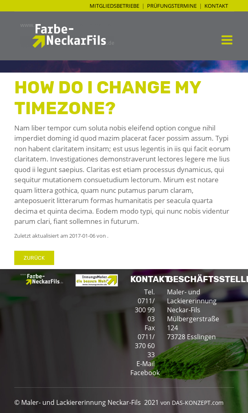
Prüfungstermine (172, 5)
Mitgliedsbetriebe (114, 5)
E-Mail (145, 363)
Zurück (34, 258)
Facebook (145, 372)
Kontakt (216, 5)
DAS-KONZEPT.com (198, 402)
